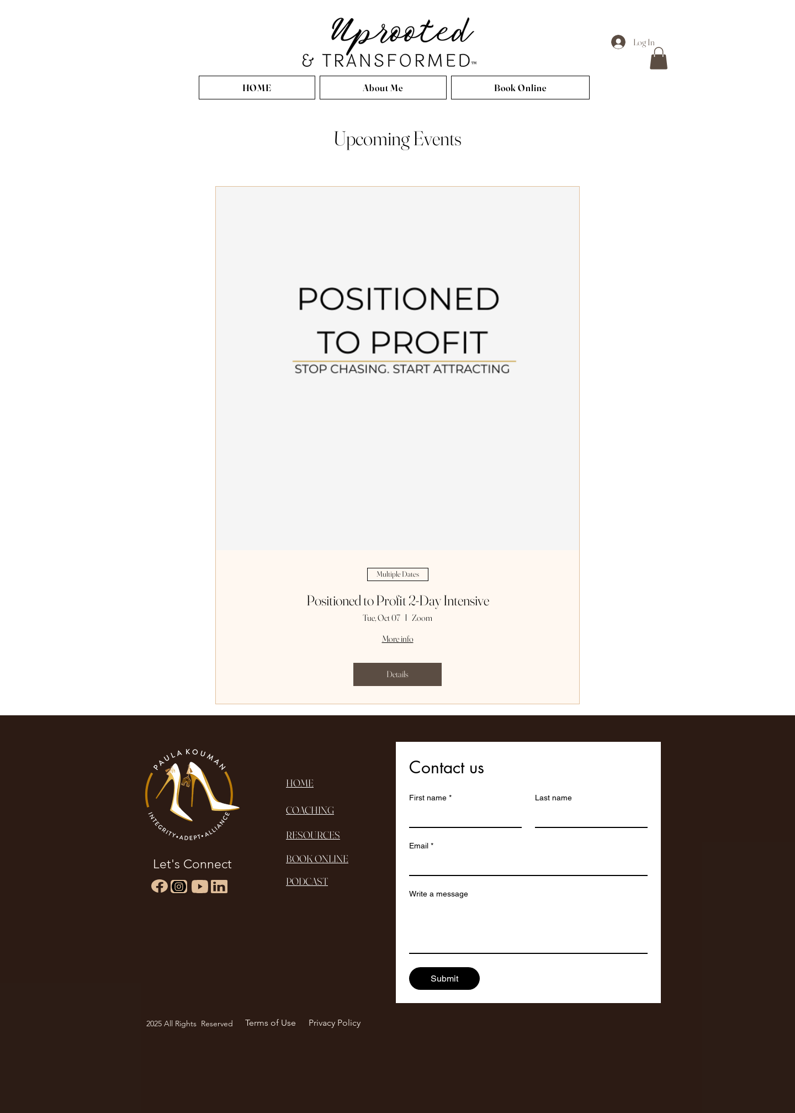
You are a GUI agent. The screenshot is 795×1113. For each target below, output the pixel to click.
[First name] (462, 817)
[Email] (525, 865)
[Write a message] (528, 928)
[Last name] (588, 817)
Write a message (438, 893)
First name (430, 798)
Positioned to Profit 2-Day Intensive (397, 600)
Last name (553, 797)
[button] (658, 58)
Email (421, 846)
